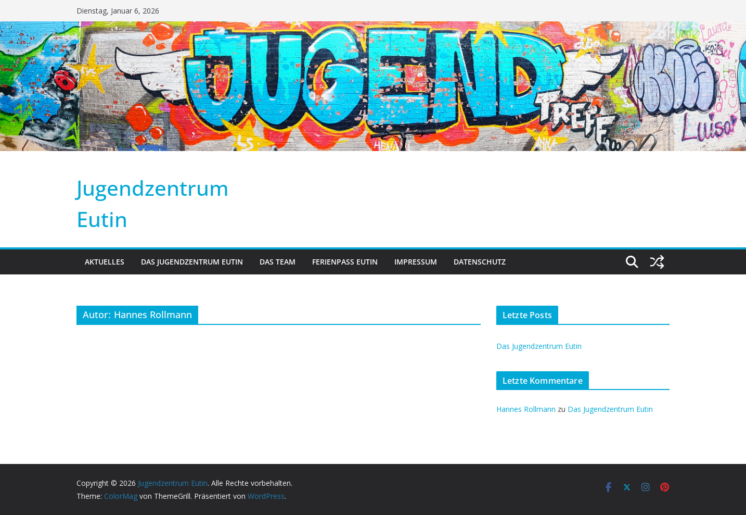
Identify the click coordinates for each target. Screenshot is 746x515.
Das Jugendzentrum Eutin (192, 262)
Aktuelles (104, 262)
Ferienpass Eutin (345, 262)
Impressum (415, 262)
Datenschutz (480, 262)
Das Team (277, 262)
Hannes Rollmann (526, 409)
